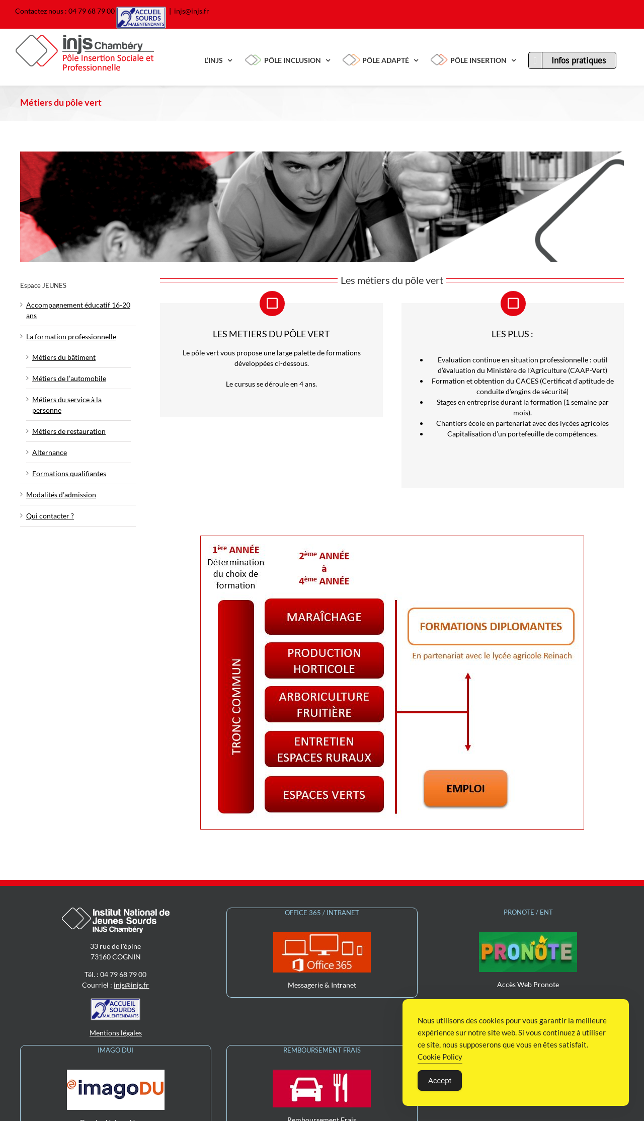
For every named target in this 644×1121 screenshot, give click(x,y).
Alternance (49, 452)
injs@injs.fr (191, 11)
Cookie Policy (440, 1057)
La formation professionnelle (71, 336)
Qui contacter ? (50, 515)
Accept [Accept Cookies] (439, 1081)
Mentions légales (116, 972)
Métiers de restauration (69, 431)
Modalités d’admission (61, 494)
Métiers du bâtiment (64, 357)
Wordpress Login (355, 1108)
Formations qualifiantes (69, 473)
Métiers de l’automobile (69, 378)
